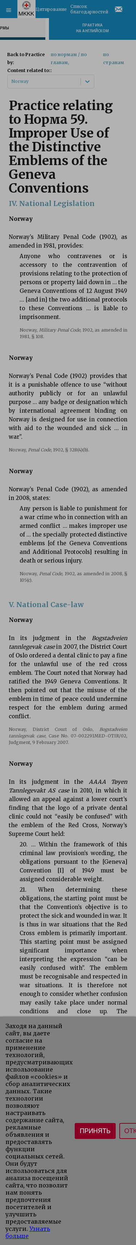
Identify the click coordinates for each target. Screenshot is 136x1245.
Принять (95, 1131)
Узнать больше (27, 1232)
